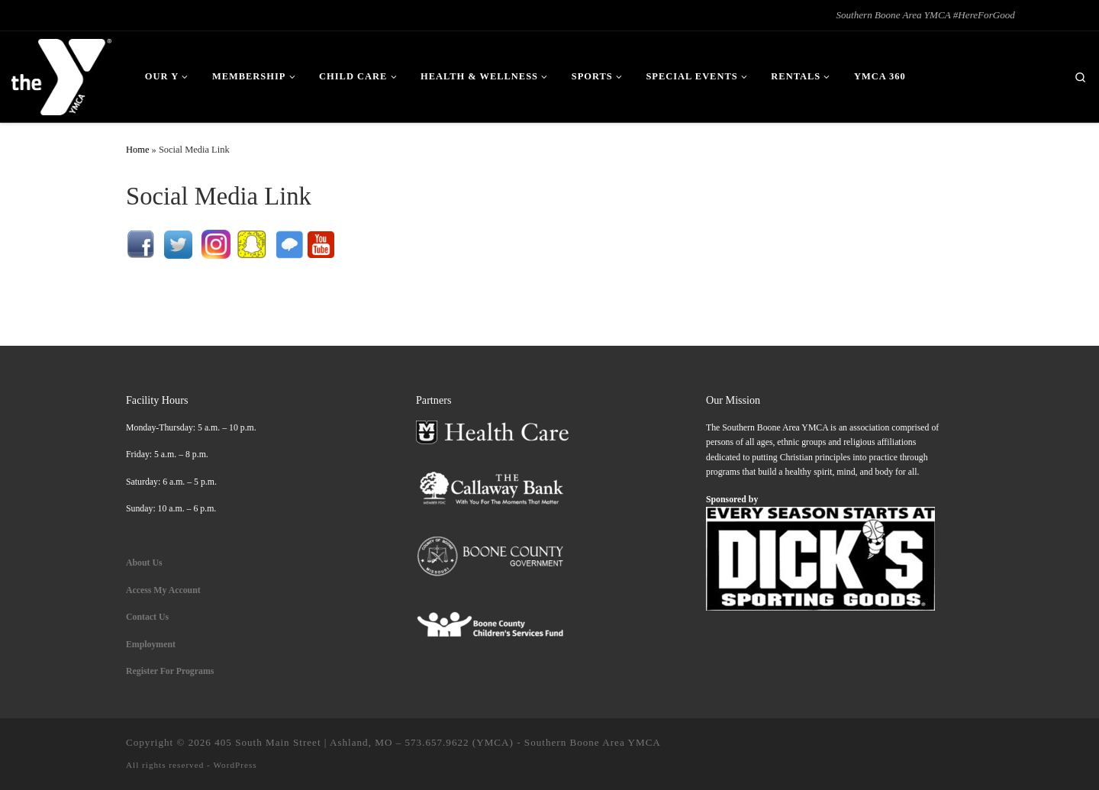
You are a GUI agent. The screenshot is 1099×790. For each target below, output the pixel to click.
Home (137, 149)
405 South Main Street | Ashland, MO (303, 742)
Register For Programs (170, 671)
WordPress (234, 764)
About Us (144, 562)
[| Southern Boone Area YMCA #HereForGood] (61, 74)
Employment (152, 644)
